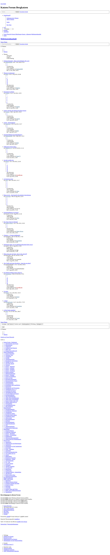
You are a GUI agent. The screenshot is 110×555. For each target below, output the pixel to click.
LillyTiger (8, 196)
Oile (7, 180)
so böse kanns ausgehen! (9, 310)
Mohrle (18, 106)
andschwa (8, 124)
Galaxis (7, 93)
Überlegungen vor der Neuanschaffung (13, 540)
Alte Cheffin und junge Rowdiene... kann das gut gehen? (17, 263)
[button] (5, 51)
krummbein (19, 240)
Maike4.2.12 (9, 148)
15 (7, 171)
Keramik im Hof (8, 538)
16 (7, 280)
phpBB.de (17, 519)
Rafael (7, 161)
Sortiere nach (23, 324)
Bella (7, 74)
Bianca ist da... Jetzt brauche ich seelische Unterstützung (17, 195)
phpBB (8, 516)
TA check (6, 291)
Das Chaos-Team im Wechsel (11, 222)
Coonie (18, 318)
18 (7, 283)
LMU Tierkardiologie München (11, 551)
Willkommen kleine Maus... (10, 146)
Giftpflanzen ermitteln (9, 549)
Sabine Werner (9, 223)
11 (7, 81)
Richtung (37, 324)
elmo (7, 311)
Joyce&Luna (19, 175)
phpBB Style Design (8, 536)
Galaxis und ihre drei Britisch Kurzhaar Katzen (15, 110)
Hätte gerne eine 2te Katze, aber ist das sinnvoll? (15, 254)
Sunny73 (18, 156)
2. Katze (6, 300)
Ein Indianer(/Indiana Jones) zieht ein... (13, 272)
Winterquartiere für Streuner (10, 539)
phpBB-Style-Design (22, 521)
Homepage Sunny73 (8, 544)
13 (7, 83)
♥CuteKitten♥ (9, 302)
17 (7, 282)
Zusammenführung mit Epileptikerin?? (13, 134)
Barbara (18, 88)
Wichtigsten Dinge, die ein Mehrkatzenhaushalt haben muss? (18, 244)
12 (7, 82)
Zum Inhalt (3, 3)
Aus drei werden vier (9, 160)
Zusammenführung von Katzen (11, 212)
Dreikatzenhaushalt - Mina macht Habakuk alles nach (16, 61)
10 (7, 79)
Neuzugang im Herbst (9, 91)
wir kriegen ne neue (8, 179)
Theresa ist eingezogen (9, 73)
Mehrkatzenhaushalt (9, 39)
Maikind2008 (9, 62)
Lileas (17, 191)
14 (7, 169)
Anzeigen (8, 324)
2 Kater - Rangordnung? (9, 122)
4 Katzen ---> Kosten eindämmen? (12, 235)
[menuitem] (12, 18)
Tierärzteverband (8, 548)
